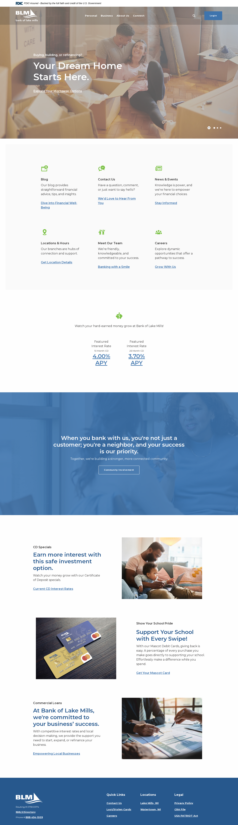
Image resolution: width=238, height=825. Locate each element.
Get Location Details (56, 262)
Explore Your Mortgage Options (57, 91)
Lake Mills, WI (149, 803)
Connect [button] (138, 15)
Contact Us (114, 803)
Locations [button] (148, 795)
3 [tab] (220, 128)
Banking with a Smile (114, 267)
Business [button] (107, 15)
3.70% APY (136, 359)
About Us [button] (123, 15)
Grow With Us (165, 267)
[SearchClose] (194, 15)
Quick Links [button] (116, 795)
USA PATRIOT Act (186, 815)
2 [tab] (217, 128)
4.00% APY (101, 359)
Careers (112, 815)
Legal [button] (178, 795)
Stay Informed (166, 203)
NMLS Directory (26, 812)
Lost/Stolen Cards (119, 809)
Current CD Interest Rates (53, 589)
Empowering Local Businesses (56, 753)
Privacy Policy (183, 803)
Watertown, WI (150, 809)
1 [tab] (214, 128)
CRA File (180, 809)
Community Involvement (119, 470)
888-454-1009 (34, 817)
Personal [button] (91, 15)
